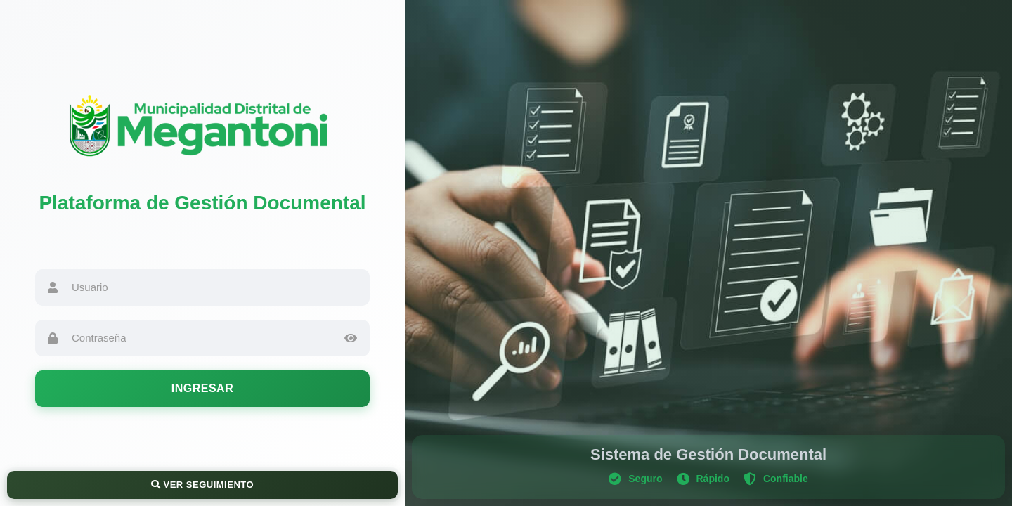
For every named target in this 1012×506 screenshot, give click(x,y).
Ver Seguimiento (202, 484)
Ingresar (202, 388)
